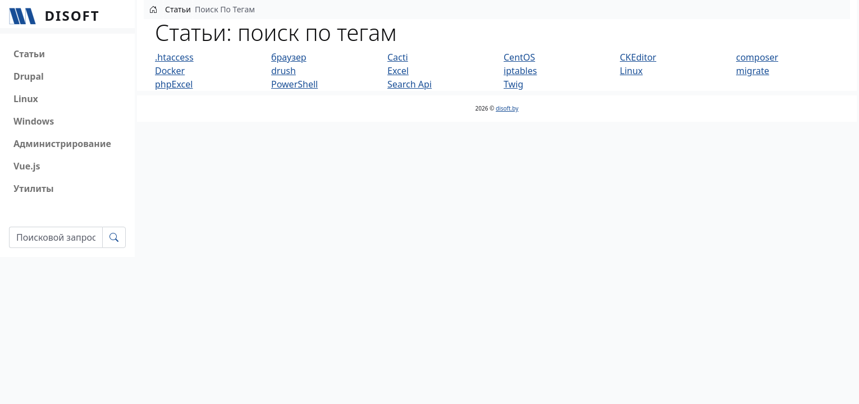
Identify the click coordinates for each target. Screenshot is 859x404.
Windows (33, 121)
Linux (25, 99)
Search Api (409, 84)
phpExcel (174, 84)
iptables (520, 71)
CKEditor (638, 57)
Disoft (72, 15)
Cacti (397, 57)
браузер (289, 57)
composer (757, 57)
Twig (513, 84)
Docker (170, 71)
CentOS (519, 57)
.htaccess (174, 57)
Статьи (29, 54)
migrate (752, 71)
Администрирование (62, 143)
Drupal (28, 76)
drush (283, 71)
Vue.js (26, 166)
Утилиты (33, 188)
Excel (398, 71)
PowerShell (294, 84)
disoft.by (507, 108)
